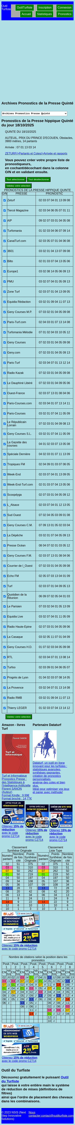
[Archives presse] (34, 113)
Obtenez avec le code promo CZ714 (13, 829)
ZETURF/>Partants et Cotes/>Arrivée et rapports (36, 153)
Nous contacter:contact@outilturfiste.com (51, 1114)
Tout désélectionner (38, 179)
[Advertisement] (37, 60)
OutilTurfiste (24, 7)
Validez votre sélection (18, 185)
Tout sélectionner (15, 179)
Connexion (65, 7)
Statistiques (44, 14)
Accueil (26, 14)
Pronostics (64, 14)
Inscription (45, 7)
